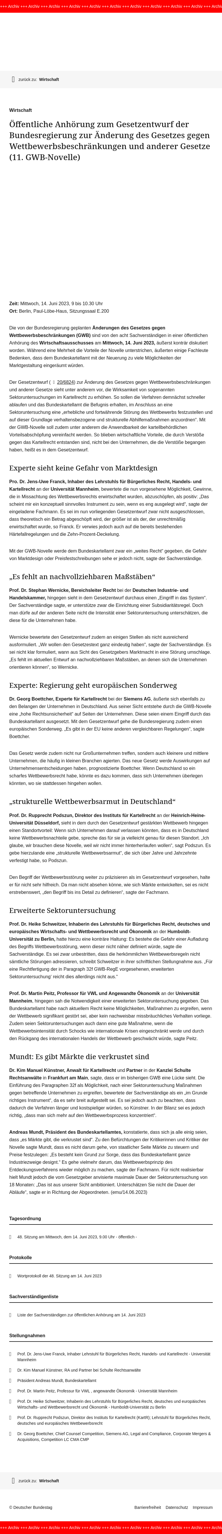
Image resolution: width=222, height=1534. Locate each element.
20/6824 (62, 382)
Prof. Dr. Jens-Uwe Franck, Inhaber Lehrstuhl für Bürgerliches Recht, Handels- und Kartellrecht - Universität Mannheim (113, 1357)
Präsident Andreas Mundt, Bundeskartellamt (56, 1380)
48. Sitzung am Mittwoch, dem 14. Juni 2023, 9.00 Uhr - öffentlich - (77, 1237)
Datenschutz (177, 1507)
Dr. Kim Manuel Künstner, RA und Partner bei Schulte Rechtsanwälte (79, 1370)
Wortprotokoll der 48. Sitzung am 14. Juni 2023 (59, 1276)
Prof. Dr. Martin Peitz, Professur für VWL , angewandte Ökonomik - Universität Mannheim (97, 1391)
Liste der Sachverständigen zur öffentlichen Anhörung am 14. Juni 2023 (81, 1315)
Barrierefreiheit (147, 1507)
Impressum (203, 1507)
